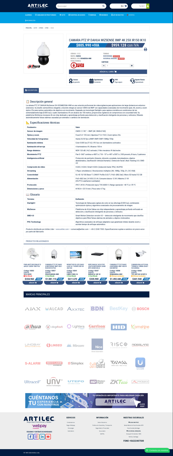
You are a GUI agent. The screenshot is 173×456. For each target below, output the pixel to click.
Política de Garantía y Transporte (102, 425)
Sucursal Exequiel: (110, 58)
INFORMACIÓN (30, 20)
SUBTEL (102, 434)
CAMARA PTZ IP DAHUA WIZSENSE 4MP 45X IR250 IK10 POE (53, 266)
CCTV (35, 28)
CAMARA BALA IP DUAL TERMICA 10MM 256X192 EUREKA (139, 266)
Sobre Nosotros (102, 422)
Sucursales (102, 431)
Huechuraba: (108, 56)
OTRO (46, 28)
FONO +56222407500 (133, 441)
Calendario (71, 431)
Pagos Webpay (71, 425)
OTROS (41, 28)
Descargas (71, 428)
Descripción (31, 90)
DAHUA (26, 272)
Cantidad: (105, 62)
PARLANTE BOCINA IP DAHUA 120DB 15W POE (32, 265)
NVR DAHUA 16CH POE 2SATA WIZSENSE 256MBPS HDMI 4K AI (96, 266)
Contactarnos (71, 422)
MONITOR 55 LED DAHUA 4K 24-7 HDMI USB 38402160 (75, 266)
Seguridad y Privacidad (102, 428)
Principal (29, 28)
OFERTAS (130, 15)
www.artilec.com (62, 229)
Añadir (33, 283)
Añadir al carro (108, 72)
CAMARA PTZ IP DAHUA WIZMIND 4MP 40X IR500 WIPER (118, 266)
